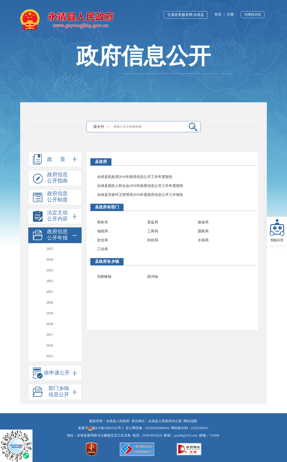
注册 (230, 14)
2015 (49, 356)
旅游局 (203, 222)
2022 (49, 281)
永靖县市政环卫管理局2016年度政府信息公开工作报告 (140, 195)
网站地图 (190, 421)
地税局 (102, 231)
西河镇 (152, 276)
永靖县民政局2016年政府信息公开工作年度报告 (134, 177)
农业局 (102, 240)
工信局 (102, 249)
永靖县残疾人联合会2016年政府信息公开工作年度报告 (140, 186)
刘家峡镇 (104, 276)
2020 (49, 302)
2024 (49, 259)
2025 (49, 248)
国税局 (203, 231)
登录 (218, 14)
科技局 (152, 240)
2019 (49, 313)
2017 (49, 334)
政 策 (55, 159)
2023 (49, 270)
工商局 (152, 231)
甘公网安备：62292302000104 (147, 428)
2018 (49, 324)
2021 (49, 291)
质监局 (152, 222)
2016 (49, 345)
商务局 (102, 222)
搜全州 (98, 126)
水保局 (203, 240)
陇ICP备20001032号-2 (106, 428)
